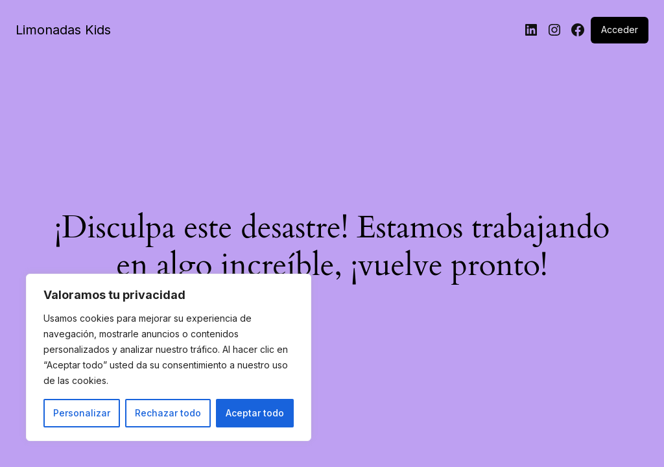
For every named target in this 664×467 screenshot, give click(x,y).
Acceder (619, 29)
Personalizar (81, 412)
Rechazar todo (168, 412)
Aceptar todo (255, 412)
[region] (168, 357)
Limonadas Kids (63, 30)
